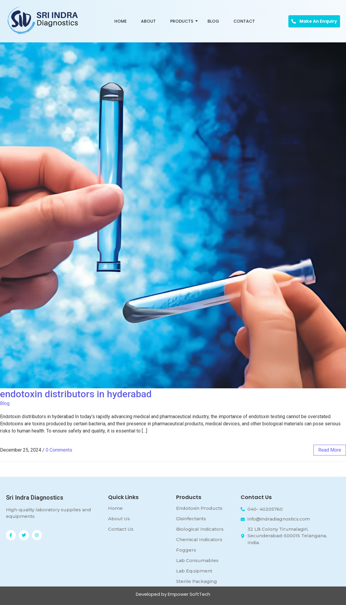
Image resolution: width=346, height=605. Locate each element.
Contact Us (120, 529)
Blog (213, 21)
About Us (119, 518)
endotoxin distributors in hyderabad (76, 394)
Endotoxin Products (199, 508)
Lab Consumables (197, 560)
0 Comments (59, 450)
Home (120, 21)
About (148, 21)
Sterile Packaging (196, 581)
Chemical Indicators (199, 539)
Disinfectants (191, 518)
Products (182, 21)
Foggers (186, 550)
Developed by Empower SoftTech (173, 594)
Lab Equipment (194, 571)
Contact (244, 21)
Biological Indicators (200, 529)
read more (329, 450)
